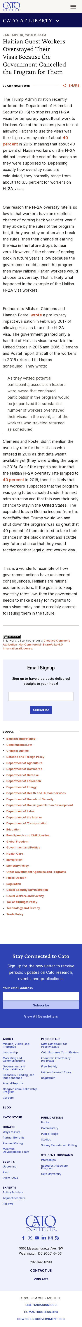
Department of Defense (22, 775)
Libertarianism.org (41, 1305)
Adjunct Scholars (14, 1198)
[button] (41, 20)
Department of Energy (21, 787)
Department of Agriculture (24, 763)
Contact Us (41, 1270)
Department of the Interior (24, 817)
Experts (9, 1187)
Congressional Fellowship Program (20, 1091)
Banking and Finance (21, 738)
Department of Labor (20, 811)
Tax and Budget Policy (21, 902)
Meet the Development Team (16, 1150)
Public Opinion (16, 877)
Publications (52, 1117)
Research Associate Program (54, 1167)
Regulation (13, 884)
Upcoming (9, 1166)
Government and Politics (23, 847)
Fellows (8, 1204)
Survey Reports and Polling (59, 1145)
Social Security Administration (27, 889)
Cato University (51, 1174)
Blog (7, 1107)
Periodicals (51, 1039)
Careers (8, 1097)
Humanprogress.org (41, 1312)
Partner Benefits (13, 1137)
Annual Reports (13, 1083)
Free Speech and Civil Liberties (27, 835)
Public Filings (49, 1134)
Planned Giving (13, 1143)
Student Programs (57, 1155)
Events (9, 1161)
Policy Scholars (13, 1192)
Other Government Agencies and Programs (36, 871)
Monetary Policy (17, 865)
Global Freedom (17, 841)
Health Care (14, 853)
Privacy (41, 1279)
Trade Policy (15, 914)
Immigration (14, 859)
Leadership (10, 1052)
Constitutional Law (19, 744)
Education (13, 829)
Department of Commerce (24, 769)
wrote (36, 315)
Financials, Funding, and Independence (18, 1077)
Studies (46, 1139)
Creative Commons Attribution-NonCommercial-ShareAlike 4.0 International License (36, 644)
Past (6, 1172)
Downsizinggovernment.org (41, 1319)
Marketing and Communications (14, 1060)
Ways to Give (12, 1132)
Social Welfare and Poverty (25, 896)
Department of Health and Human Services (36, 793)
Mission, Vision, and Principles (16, 1045)
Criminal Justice (17, 750)
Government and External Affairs (14, 1068)
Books (45, 1122)
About (8, 1039)
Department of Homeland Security (29, 799)
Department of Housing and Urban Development (39, 805)
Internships (48, 1160)
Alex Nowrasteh (18, 85)
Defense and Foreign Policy (25, 757)
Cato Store (12, 1117)
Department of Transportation (26, 823)
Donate (9, 1127)
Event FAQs (10, 1178)
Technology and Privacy (23, 908)
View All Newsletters (41, 1016)
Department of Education (23, 781)
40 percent (13, 479)
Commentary (49, 1128)
